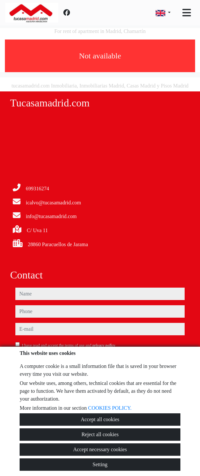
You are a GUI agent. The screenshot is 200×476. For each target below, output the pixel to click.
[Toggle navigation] (186, 13)
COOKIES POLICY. (109, 408)
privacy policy (103, 345)
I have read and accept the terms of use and (68, 345)
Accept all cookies (100, 419)
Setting (99, 464)
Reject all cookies (100, 434)
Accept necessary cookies (100, 449)
